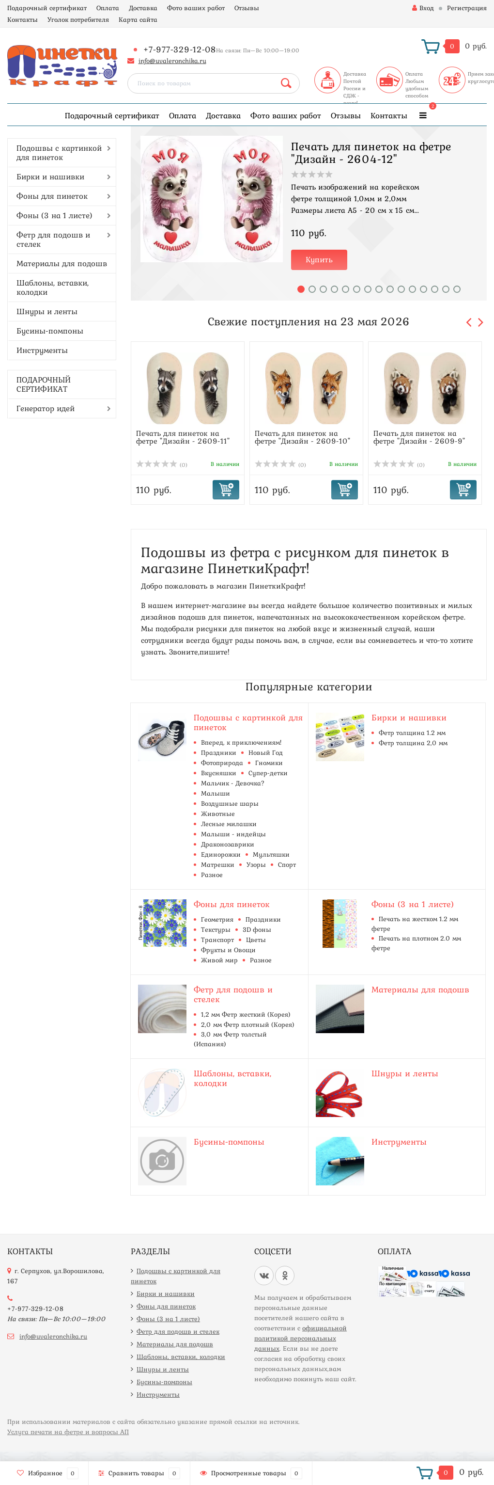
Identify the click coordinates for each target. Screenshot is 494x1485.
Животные (218, 813)
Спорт (287, 864)
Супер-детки (268, 773)
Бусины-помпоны (49, 330)
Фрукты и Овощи (228, 950)
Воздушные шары (230, 803)
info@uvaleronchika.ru (172, 60)
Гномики (269, 762)
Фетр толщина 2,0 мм (413, 743)
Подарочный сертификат (47, 8)
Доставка (143, 8)
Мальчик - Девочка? (233, 783)
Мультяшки (271, 854)
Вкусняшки (218, 773)
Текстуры (216, 929)
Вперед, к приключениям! (241, 742)
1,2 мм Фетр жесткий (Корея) (246, 1014)
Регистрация (467, 8)
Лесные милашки (229, 824)
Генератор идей (45, 408)
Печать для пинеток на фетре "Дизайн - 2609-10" (302, 437)
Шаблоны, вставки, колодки (52, 287)
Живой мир (219, 960)
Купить (319, 259)
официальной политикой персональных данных (300, 1338)
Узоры (256, 864)
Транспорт (217, 939)
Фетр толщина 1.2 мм (412, 732)
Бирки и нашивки (50, 176)
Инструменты (42, 350)
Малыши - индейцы (233, 834)
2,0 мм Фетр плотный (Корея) (247, 1024)
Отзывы (246, 8)
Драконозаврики (227, 844)
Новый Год (265, 752)
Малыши (215, 793)
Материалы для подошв (61, 263)
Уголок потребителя (78, 19)
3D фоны (257, 929)
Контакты (22, 19)
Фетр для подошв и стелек (53, 239)
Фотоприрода (222, 762)
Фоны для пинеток (52, 196)
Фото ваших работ (196, 8)
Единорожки (221, 854)
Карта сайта (138, 19)
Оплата (107, 8)
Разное (212, 874)
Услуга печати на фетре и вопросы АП (68, 1432)
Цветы (256, 939)
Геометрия (217, 919)
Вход (423, 8)
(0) (161, 465)
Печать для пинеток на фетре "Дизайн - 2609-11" (183, 437)
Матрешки (217, 864)
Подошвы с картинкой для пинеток (59, 152)
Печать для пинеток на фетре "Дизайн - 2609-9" (419, 437)
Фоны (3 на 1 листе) (54, 215)
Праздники (218, 752)
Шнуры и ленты (46, 311)
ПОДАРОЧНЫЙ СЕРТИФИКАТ (43, 384)
